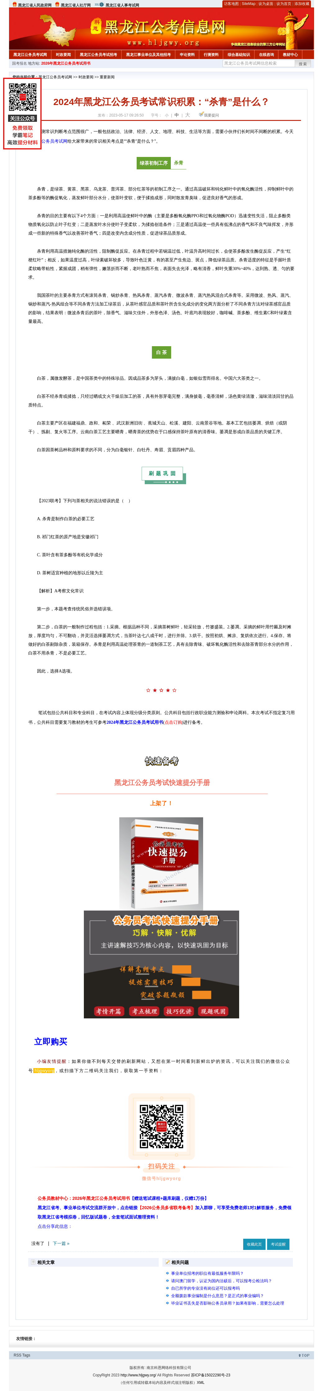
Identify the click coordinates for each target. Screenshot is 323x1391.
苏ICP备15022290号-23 (210, 1375)
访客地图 (231, 4)
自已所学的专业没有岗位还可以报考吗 (205, 1288)
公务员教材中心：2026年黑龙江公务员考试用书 (123, 1198)
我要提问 (211, 115)
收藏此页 (254, 1244)
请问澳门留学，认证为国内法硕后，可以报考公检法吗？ (221, 1281)
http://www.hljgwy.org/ (138, 1375)
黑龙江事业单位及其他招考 (148, 55)
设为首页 (283, 4)
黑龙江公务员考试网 (30, 55)
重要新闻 (107, 77)
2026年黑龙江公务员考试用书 (66, 63)
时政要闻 (63, 55)
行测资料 (211, 55)
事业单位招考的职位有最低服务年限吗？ (207, 1273)
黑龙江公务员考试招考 (98, 55)
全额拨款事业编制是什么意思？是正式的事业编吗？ (217, 1295)
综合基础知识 (239, 55)
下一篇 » (61, 1243)
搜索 (303, 64)
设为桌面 (265, 4)
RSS (17, 1355)
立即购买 (50, 1041)
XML (201, 1382)
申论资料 (187, 55)
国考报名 (19, 63)
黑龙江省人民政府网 (35, 5)
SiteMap (249, 4)
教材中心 (290, 55)
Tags (26, 1355)
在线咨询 (266, 55)
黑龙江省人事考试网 (122, 5)
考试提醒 (278, 1244)
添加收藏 (301, 4)
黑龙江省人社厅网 (76, 5)
